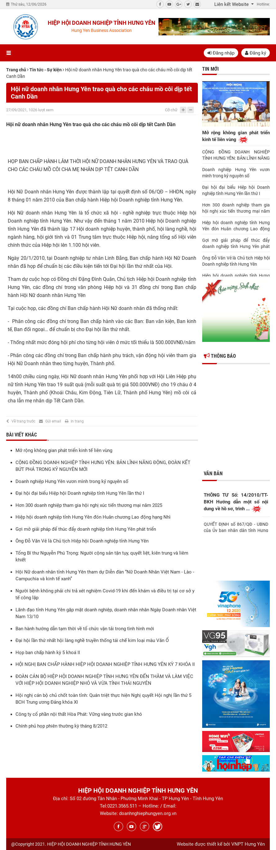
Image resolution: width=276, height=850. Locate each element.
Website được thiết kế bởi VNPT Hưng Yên (221, 844)
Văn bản (213, 473)
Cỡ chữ (171, 110)
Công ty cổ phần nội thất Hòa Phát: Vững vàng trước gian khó (79, 714)
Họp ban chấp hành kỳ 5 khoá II (48, 652)
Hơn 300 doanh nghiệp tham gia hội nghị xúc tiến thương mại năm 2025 (89, 505)
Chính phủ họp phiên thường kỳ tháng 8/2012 (61, 726)
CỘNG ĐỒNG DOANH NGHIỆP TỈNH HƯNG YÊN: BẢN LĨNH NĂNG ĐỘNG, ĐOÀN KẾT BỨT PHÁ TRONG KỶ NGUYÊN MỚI (236, 155)
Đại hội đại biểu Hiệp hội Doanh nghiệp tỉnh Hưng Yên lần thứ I (80, 493)
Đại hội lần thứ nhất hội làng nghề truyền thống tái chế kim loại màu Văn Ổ (92, 640)
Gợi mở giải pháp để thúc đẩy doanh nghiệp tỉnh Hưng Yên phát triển (86, 529)
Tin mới (210, 69)
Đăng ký (255, 53)
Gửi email (53, 421)
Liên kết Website (232, 4)
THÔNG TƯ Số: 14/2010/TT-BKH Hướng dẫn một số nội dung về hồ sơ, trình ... (236, 502)
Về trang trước (23, 421)
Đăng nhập (220, 53)
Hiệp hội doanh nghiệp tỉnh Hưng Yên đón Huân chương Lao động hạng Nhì (93, 517)
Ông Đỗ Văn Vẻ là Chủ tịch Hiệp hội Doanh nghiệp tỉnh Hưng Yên (82, 541)
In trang (77, 421)
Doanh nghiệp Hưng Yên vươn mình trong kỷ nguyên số (72, 481)
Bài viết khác (21, 434)
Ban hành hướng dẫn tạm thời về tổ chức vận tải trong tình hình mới (85, 628)
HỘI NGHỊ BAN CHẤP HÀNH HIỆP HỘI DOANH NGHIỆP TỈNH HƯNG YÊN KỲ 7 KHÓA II (105, 664)
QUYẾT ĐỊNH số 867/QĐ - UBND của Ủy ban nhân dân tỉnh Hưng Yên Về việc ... (236, 527)
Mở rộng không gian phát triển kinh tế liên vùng (64, 450)
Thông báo (220, 356)
